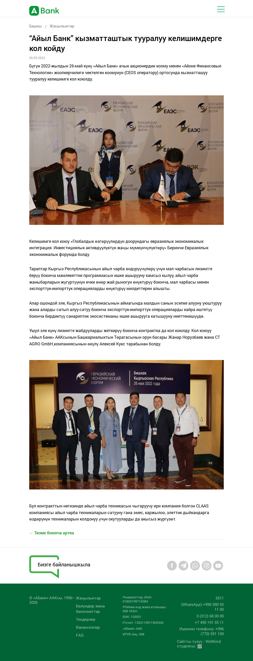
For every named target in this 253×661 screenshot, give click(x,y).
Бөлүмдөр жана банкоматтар (90, 608)
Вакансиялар (88, 627)
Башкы (35, 25)
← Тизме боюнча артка (51, 532)
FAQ (79, 635)
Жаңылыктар (62, 25)
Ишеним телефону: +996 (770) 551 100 (201, 631)
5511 (220, 597)
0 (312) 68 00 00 (210, 615)
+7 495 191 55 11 (209, 622)
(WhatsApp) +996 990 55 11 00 (202, 607)
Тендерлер (85, 619)
